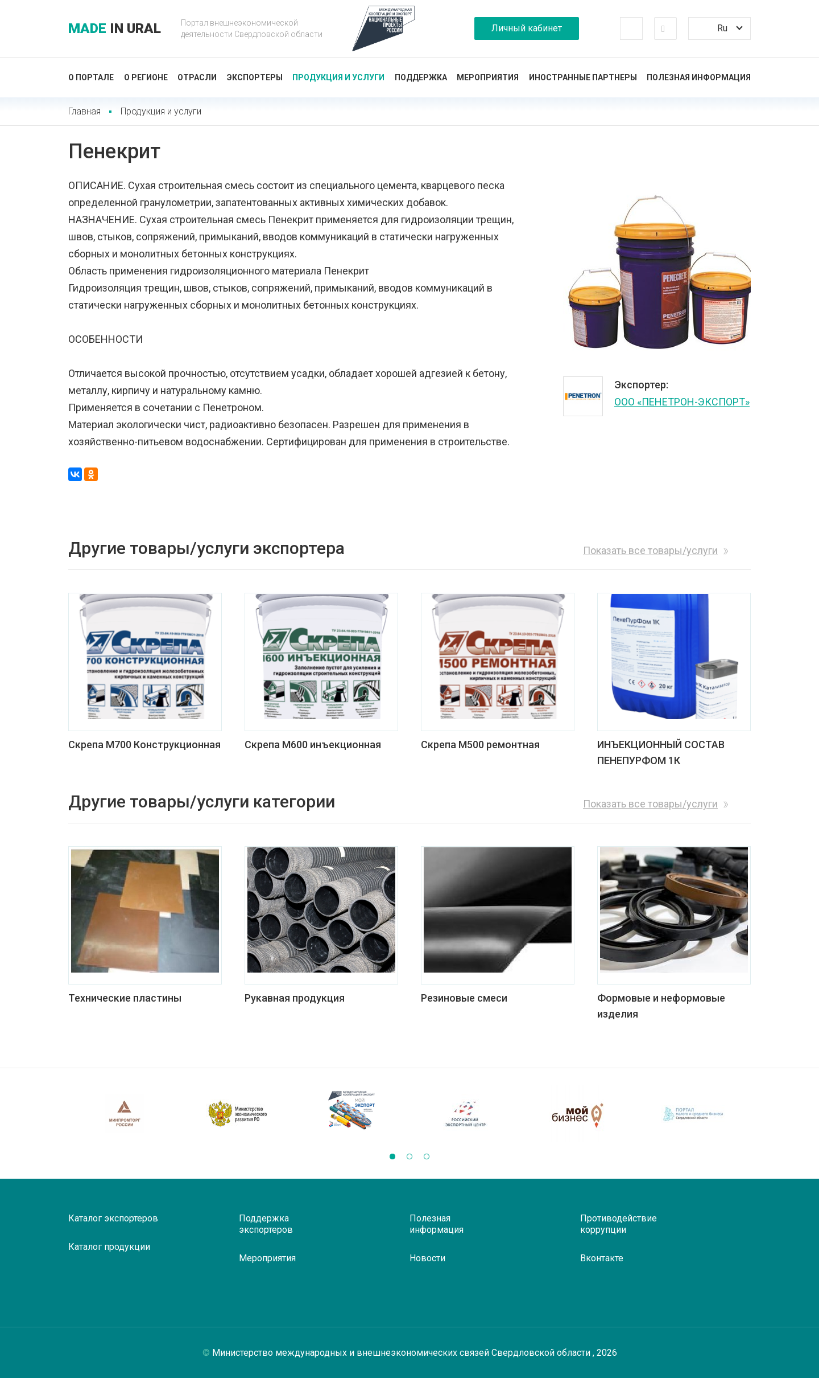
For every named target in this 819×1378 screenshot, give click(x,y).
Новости (427, 1258)
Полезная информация (699, 77)
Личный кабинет (526, 28)
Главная (84, 111)
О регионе (146, 77)
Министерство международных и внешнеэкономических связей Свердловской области (402, 1352)
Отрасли (197, 77)
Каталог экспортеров (113, 1218)
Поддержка (421, 77)
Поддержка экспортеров (266, 1224)
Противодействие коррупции (618, 1224)
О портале (91, 77)
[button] (392, 1156)
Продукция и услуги (338, 77)
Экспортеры (255, 77)
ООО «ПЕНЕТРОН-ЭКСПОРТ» (682, 402)
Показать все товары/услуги (650, 550)
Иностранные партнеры (583, 77)
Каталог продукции (109, 1246)
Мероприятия (488, 77)
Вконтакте (601, 1258)
